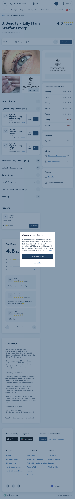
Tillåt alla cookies (37, 256)
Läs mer (49, 250)
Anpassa (37, 263)
